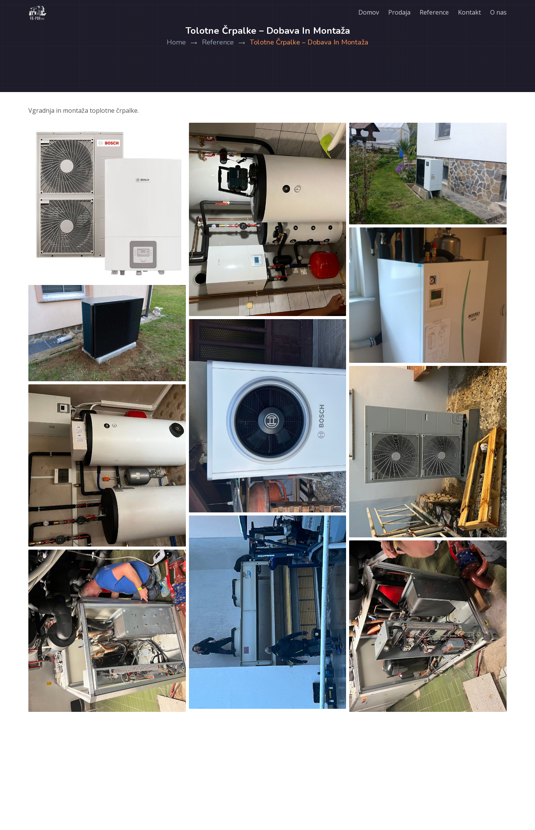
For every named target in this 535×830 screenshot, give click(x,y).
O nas (498, 12)
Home (184, 42)
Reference (434, 12)
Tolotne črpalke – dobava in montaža (309, 42)
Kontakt (469, 12)
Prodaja (399, 12)
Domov (368, 12)
